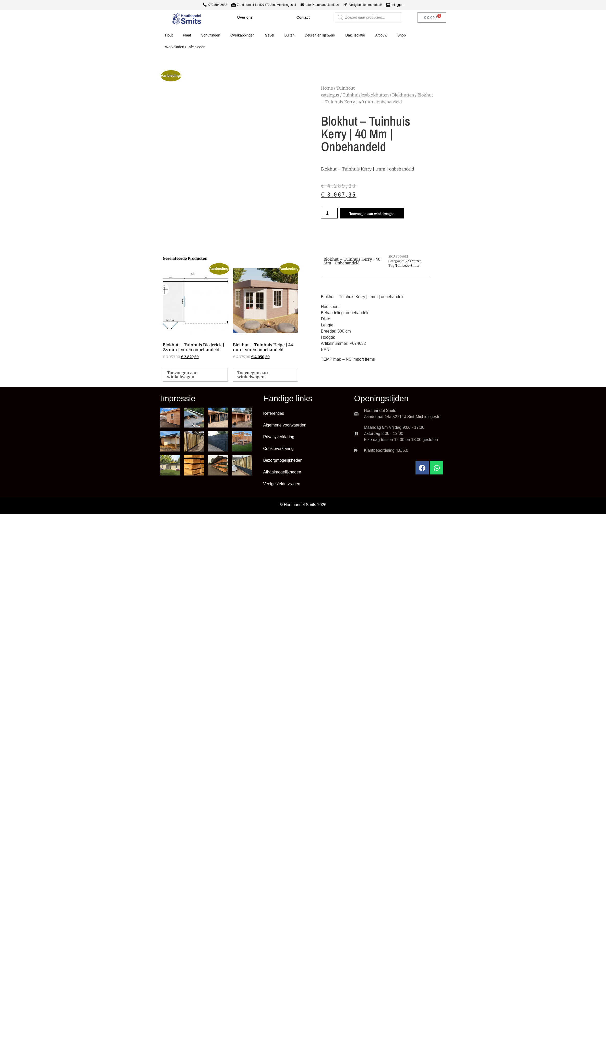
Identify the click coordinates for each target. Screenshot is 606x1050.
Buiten (289, 35)
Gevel (269, 35)
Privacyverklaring (278, 437)
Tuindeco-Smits (407, 265)
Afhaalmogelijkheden (282, 472)
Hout (169, 35)
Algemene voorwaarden (284, 425)
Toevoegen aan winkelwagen (372, 213)
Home (327, 88)
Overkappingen (242, 35)
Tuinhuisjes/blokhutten (366, 94)
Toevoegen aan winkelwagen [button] (182, 374)
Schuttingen (210, 35)
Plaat (187, 35)
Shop (401, 35)
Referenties (273, 413)
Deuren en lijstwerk (320, 35)
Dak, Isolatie (355, 35)
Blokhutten (403, 94)
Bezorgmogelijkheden (282, 460)
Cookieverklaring (278, 448)
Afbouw (381, 35)
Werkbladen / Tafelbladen (185, 47)
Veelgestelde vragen (281, 484)
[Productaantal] (329, 213)
